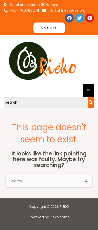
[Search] (46, 102)
